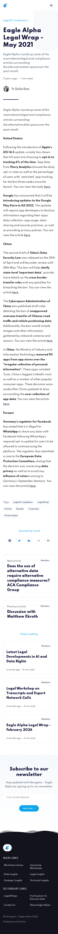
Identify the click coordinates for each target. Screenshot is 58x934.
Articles (8, 509)
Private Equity (11, 516)
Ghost (22, 922)
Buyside (20, 509)
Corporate (33, 509)
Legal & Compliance (16, 20)
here (47, 187)
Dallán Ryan (22, 89)
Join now (29, 808)
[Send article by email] (48, 540)
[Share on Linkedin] (29, 540)
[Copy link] (38, 540)
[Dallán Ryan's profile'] (6, 89)
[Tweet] (19, 540)
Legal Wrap (43, 502)
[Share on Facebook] (10, 540)
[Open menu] (51, 5)
